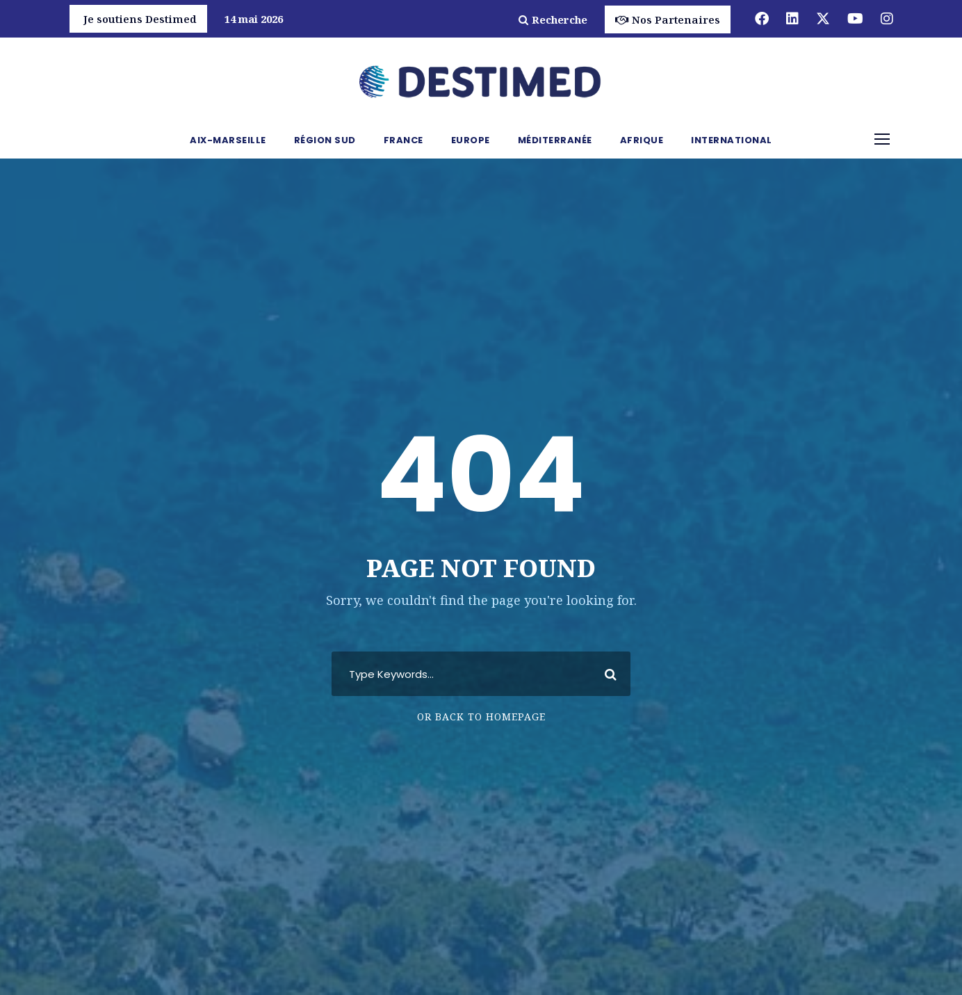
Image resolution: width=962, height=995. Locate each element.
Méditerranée (555, 140)
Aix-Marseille (228, 140)
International (731, 140)
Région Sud (325, 140)
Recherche (553, 19)
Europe (470, 140)
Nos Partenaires (667, 19)
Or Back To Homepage (481, 716)
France (403, 140)
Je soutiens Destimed (140, 19)
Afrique (642, 140)
